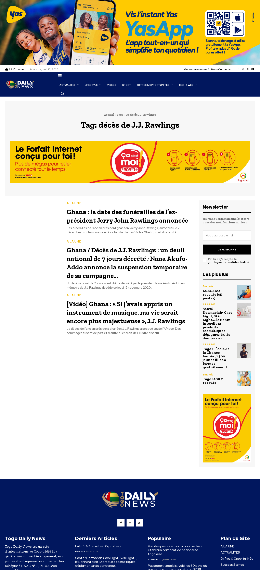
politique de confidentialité (228, 262)
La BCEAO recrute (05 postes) (212, 294)
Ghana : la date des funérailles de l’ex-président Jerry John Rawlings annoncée (127, 218)
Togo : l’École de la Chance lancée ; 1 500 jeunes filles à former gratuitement (216, 358)
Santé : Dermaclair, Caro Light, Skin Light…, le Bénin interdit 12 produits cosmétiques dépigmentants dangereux (217, 323)
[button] (62, 93)
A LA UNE (74, 201)
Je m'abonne (227, 249)
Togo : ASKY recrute (213, 381)
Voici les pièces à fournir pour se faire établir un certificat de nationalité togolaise (175, 550)
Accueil (109, 114)
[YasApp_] (130, 64)
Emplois (208, 286)
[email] (227, 235)
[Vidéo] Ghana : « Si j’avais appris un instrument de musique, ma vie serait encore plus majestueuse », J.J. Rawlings (127, 330)
